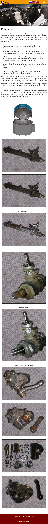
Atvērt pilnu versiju (24, 521)
